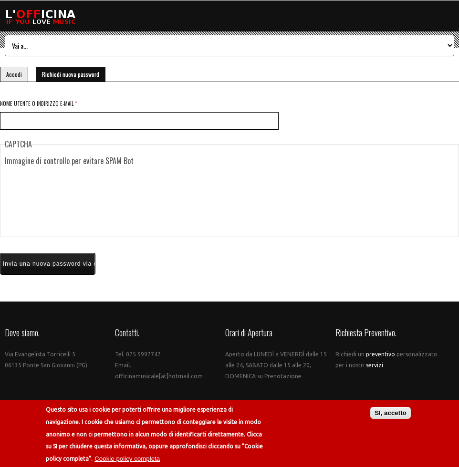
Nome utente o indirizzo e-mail (38, 103)
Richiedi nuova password (73, 72)
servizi (374, 365)
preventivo (381, 354)
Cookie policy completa (127, 458)
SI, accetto (391, 412)
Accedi (14, 74)
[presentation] (229, 201)
